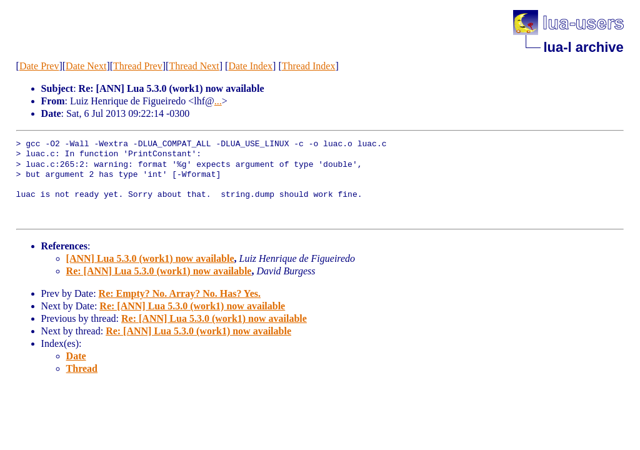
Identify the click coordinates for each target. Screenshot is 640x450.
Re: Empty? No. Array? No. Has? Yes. (180, 293)
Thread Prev (137, 66)
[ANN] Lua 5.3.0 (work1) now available (150, 258)
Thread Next (194, 66)
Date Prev (39, 66)
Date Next (86, 66)
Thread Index (309, 66)
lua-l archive (583, 47)
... (218, 101)
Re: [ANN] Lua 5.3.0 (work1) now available (159, 271)
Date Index (250, 66)
